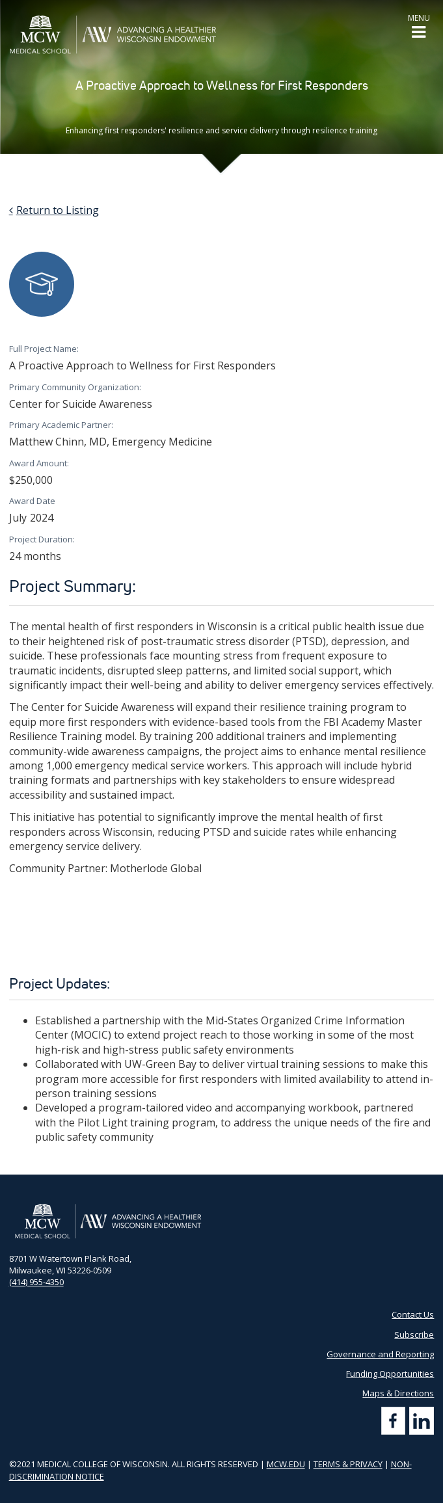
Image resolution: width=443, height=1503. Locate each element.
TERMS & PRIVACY (348, 1464)
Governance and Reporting (380, 1354)
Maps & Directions (398, 1393)
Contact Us (413, 1314)
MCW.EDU (286, 1464)
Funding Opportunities (390, 1373)
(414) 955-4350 (36, 1282)
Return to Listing (57, 210)
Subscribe (414, 1334)
